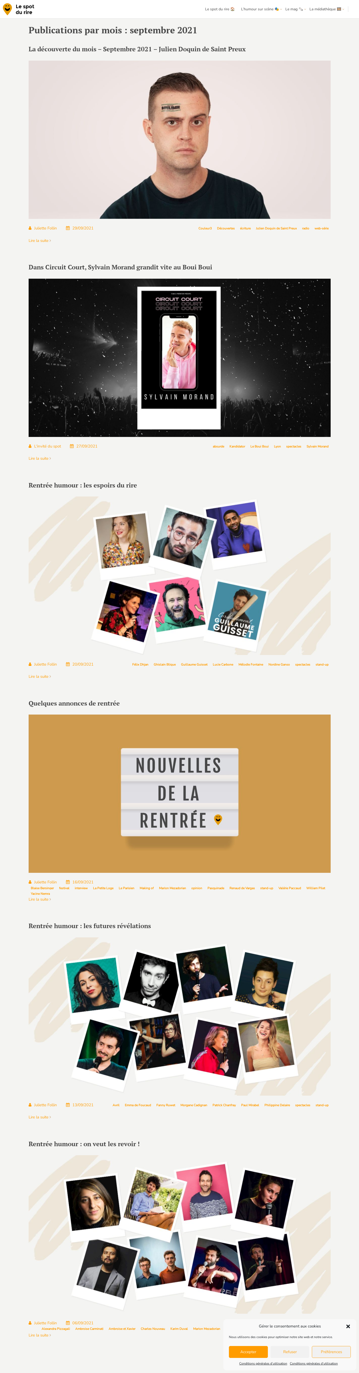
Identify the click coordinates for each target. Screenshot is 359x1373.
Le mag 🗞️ (294, 9)
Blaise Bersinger (42, 888)
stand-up (322, 664)
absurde (218, 446)
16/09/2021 (80, 882)
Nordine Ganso (279, 664)
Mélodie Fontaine (250, 664)
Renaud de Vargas (242, 888)
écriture (245, 228)
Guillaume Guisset (194, 664)
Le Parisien (126, 888)
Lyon (277, 446)
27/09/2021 (83, 446)
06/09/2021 (80, 1323)
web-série (321, 228)
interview (81, 888)
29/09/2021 (80, 228)
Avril (116, 1105)
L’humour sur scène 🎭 (260, 9)
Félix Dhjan (140, 664)
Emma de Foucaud (138, 1105)
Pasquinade (215, 888)
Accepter (248, 1351)
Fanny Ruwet (165, 1105)
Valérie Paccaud (289, 888)
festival (64, 888)
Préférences (331, 1351)
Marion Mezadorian (172, 888)
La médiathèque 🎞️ (325, 9)
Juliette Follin (43, 228)
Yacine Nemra (40, 894)
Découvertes (226, 228)
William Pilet (315, 888)
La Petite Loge (103, 888)
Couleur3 (205, 228)
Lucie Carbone (223, 664)
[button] (348, 1326)
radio (305, 228)
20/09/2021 (80, 664)
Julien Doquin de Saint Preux (276, 228)
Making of (147, 888)
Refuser (290, 1351)
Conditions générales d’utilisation (263, 1363)
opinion (196, 888)
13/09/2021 (80, 1105)
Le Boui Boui (259, 446)
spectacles (293, 446)
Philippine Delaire (277, 1105)
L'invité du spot (45, 446)
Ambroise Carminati (89, 1329)
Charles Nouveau (153, 1329)
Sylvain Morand (318, 446)
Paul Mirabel (250, 1105)
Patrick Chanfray (224, 1105)
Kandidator (237, 446)
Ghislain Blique (165, 664)
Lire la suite (40, 240)
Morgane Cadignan (193, 1105)
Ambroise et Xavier (122, 1329)
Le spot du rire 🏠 (220, 9)
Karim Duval (179, 1329)
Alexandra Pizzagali (56, 1329)
